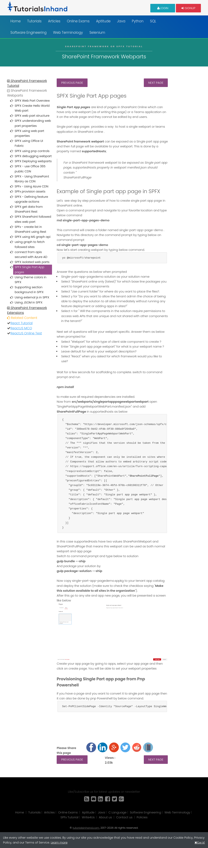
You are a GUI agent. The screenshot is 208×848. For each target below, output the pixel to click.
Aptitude (103, 21)
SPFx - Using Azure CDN (31, 186)
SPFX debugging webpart (33, 156)
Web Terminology (68, 32)
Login (162, 8)
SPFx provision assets (30, 191)
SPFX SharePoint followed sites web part (33, 219)
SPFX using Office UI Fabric (29, 143)
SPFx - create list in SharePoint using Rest (30, 229)
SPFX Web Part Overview (32, 101)
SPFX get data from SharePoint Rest (29, 209)
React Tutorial (21, 323)
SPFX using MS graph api (32, 237)
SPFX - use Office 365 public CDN (30, 168)
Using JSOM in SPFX (28, 302)
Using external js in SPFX (32, 297)
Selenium (97, 32)
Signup (188, 8)
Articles (54, 21)
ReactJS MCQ (21, 328)
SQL (153, 21)
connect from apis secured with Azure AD (31, 254)
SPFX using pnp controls (32, 151)
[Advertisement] (186, 139)
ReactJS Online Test (26, 333)
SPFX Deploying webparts (33, 161)
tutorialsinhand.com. (86, 828)
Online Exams (78, 21)
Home (15, 21)
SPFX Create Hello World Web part (32, 108)
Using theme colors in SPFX (30, 279)
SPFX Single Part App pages (29, 269)
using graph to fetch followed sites (30, 244)
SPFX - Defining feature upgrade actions (31, 199)
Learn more (59, 842)
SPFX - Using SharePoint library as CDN (32, 178)
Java (121, 21)
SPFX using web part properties (29, 133)
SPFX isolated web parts (32, 262)
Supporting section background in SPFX (29, 289)
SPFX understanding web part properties (33, 123)
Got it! (201, 842)
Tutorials (34, 21)
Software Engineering (28, 32)
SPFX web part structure (32, 116)
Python (137, 21)
